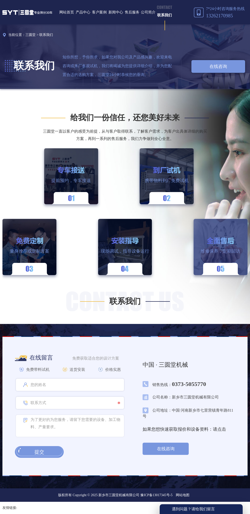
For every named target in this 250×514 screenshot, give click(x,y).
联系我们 (164, 15)
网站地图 (182, 495)
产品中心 (83, 12)
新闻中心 (115, 12)
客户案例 (99, 12)
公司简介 (148, 12)
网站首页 (66, 12)
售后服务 (132, 12)
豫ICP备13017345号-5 (155, 495)
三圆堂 (30, 35)
